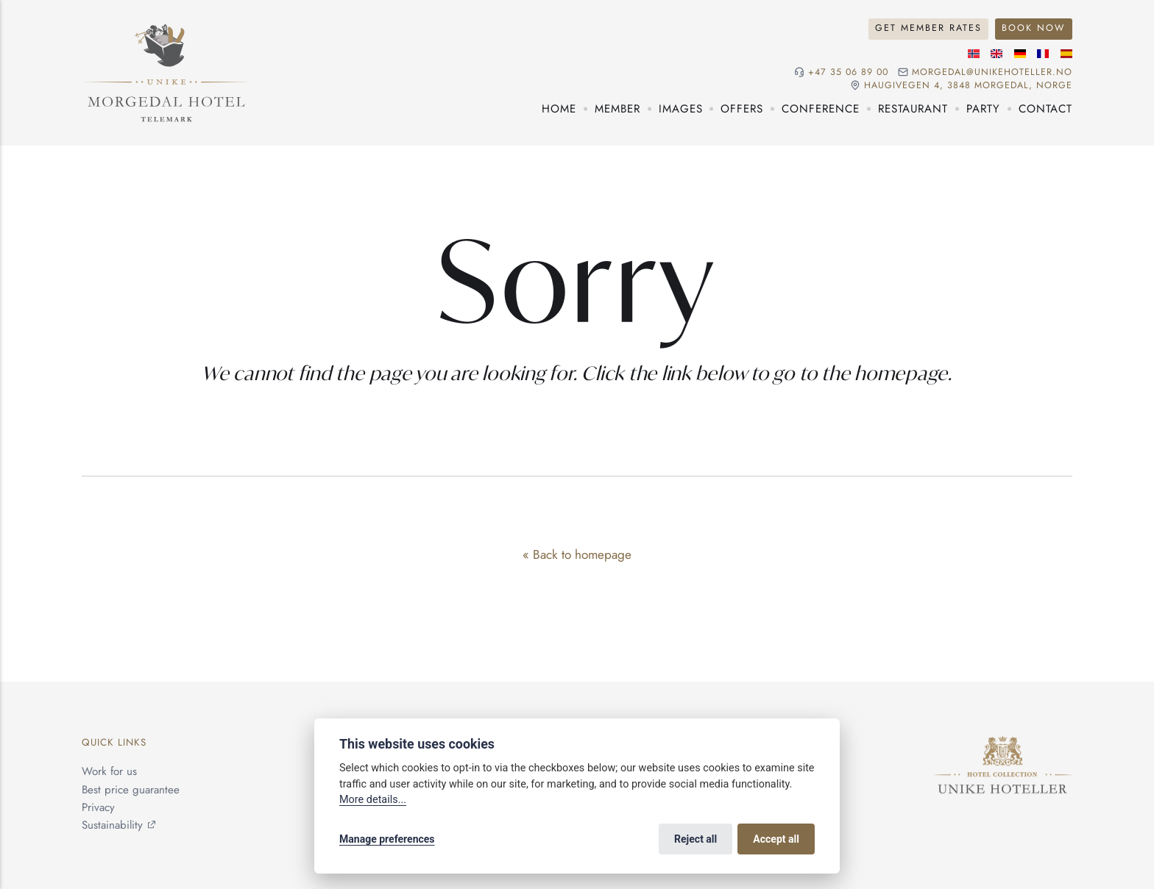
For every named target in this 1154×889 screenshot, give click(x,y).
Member (617, 109)
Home (559, 109)
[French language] (1043, 53)
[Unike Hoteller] (1002, 746)
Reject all (695, 839)
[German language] (1020, 53)
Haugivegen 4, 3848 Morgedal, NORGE (968, 85)
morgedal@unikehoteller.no (992, 72)
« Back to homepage (577, 554)
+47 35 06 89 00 (848, 72)
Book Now (1033, 28)
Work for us (109, 772)
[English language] (996, 53)
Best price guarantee (131, 790)
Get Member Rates (928, 28)
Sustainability (112, 825)
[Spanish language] (1066, 53)
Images (681, 109)
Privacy (98, 807)
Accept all (776, 839)
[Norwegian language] (974, 53)
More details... (372, 799)
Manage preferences (387, 839)
